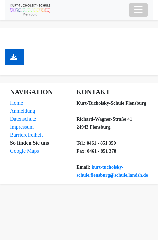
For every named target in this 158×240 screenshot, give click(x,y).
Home (16, 103)
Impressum (22, 127)
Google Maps (24, 151)
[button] (14, 57)
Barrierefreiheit (26, 135)
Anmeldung (22, 111)
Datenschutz (23, 119)
